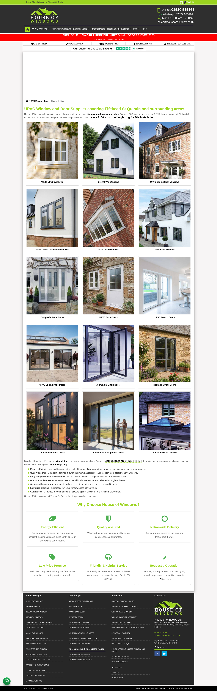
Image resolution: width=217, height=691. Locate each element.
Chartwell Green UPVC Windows (39, 622)
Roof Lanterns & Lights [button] (119, 29)
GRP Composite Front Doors (81, 601)
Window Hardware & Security (124, 617)
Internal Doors (98, 29)
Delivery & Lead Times (121, 633)
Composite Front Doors (52, 317)
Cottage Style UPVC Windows (38, 660)
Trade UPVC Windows (120, 656)
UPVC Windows (36, 101)
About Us (115, 672)
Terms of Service (29, 688)
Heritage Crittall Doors (164, 385)
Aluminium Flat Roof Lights (80, 660)
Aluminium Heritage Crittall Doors (83, 638)
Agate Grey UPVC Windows (37, 638)
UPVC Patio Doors (76, 617)
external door (61, 461)
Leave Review (117, 678)
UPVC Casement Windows (36, 644)
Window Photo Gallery (121, 622)
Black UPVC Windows (34, 633)
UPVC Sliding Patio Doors (52, 385)
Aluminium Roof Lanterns (165, 452)
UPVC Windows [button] (40, 29)
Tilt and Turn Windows (35, 670)
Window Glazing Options (122, 612)
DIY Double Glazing (120, 662)
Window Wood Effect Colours (125, 606)
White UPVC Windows (52, 182)
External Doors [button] (81, 29)
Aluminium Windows (61, 29)
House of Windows (119, 601)
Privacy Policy (41, 688)
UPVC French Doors (165, 317)
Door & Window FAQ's (120, 644)
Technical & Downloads (122, 638)
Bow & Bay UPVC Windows (36, 654)
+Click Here (165, 579)
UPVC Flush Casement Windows (52, 249)
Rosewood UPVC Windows (36, 612)
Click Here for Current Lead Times (108, 39)
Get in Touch (117, 667)
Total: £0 (186, 2)
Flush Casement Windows (36, 649)
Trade (144, 29)
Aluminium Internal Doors (80, 644)
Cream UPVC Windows (35, 628)
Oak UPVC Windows (33, 606)
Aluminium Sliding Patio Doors (108, 452)
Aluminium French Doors (52, 452)
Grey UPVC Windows (108, 182)
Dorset (46, 101)
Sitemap (50, 688)
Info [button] (136, 29)
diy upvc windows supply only (102, 114)
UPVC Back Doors (108, 317)
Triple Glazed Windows (35, 676)
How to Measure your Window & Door (128, 628)
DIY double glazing (58, 464)
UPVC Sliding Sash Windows (164, 182)
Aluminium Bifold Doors (108, 385)
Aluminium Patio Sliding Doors (81, 633)
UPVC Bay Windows (108, 249)
